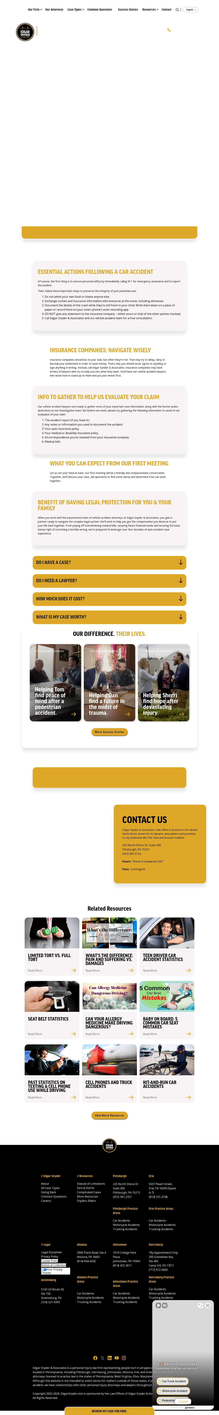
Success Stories (128, 9)
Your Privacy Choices (51, 1271)
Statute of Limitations (91, 1183)
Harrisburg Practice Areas (161, 1279)
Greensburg (48, 1280)
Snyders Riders (86, 1201)
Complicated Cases (89, 1192)
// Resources (85, 1176)
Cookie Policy (49, 1261)
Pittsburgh (120, 1176)
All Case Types (50, 1188)
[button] (33, 9)
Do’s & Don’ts (85, 1188)
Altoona (82, 1245)
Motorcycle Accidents (126, 1225)
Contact (166, 9)
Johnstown (120, 1245)
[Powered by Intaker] (190, 1408)
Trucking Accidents (125, 1229)
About (45, 1183)
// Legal (45, 1245)
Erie (151, 1176)
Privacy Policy (49, 1256)
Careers (46, 1201)
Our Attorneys (54, 9)
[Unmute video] (158, 1305)
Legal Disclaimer (51, 1252)
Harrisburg (156, 1245)
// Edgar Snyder (51, 1176)
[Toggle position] (200, 1305)
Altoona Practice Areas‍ (87, 1279)
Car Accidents (121, 1220)
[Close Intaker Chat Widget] (207, 1305)
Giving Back (48, 1192)
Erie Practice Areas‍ (161, 1209)
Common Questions (99, 9)
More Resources (87, 1196)
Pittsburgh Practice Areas (125, 1211)
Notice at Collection (53, 1265)
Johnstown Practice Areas (125, 1284)
